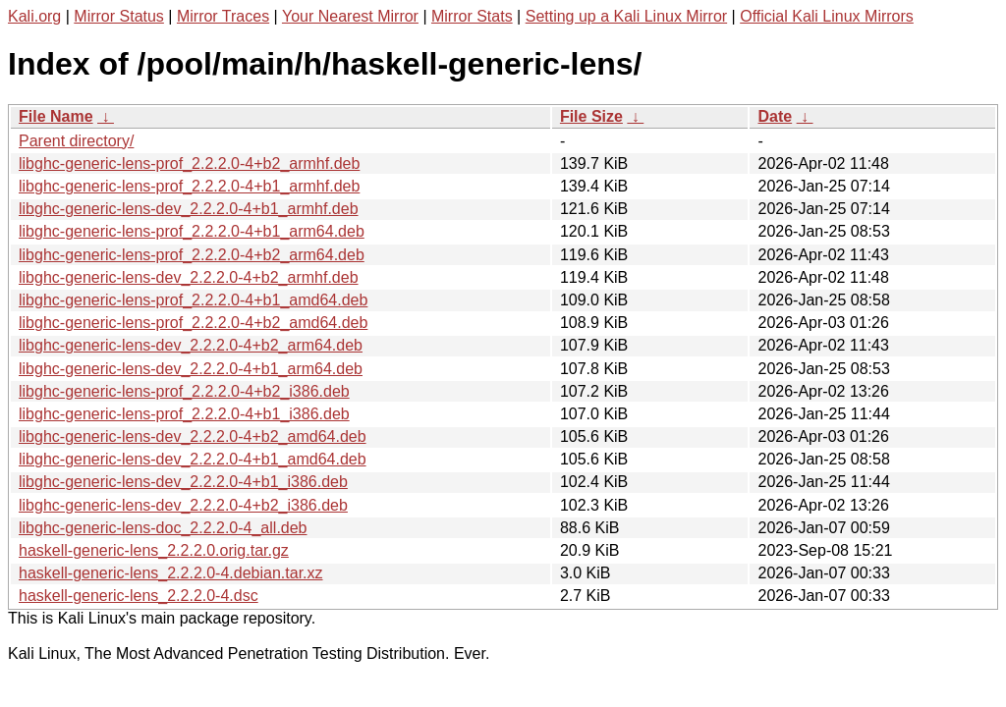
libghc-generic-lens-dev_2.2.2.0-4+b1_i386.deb (183, 481)
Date (774, 116)
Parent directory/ (76, 141)
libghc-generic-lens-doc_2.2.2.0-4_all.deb (163, 527)
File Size (591, 116)
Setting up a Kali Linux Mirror (626, 16)
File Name (56, 116)
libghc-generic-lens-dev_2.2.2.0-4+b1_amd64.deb (192, 459)
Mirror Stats (472, 16)
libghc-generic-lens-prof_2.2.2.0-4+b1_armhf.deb (189, 186)
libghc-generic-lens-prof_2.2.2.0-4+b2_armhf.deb (189, 163)
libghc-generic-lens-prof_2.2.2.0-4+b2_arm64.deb (191, 254)
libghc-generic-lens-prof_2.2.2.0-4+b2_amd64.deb (193, 322)
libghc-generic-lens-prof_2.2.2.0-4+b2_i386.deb (184, 391)
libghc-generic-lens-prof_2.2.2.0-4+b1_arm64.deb (191, 231)
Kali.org (34, 16)
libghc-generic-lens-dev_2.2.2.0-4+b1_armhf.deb (189, 208)
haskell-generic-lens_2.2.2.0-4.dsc (138, 595)
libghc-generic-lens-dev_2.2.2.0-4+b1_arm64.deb (191, 368)
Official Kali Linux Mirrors (827, 16)
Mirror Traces (223, 16)
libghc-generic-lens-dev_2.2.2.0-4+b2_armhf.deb (189, 277)
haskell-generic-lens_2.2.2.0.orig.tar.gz (154, 550)
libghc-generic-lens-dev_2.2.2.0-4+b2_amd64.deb (192, 436)
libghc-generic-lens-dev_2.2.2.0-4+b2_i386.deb (183, 505)
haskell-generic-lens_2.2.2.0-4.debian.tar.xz (171, 573)
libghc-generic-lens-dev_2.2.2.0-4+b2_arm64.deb (191, 345)
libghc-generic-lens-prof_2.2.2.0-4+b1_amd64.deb (193, 300)
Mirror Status (119, 16)
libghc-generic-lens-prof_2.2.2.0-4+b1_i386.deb (184, 414)
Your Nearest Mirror (350, 16)
